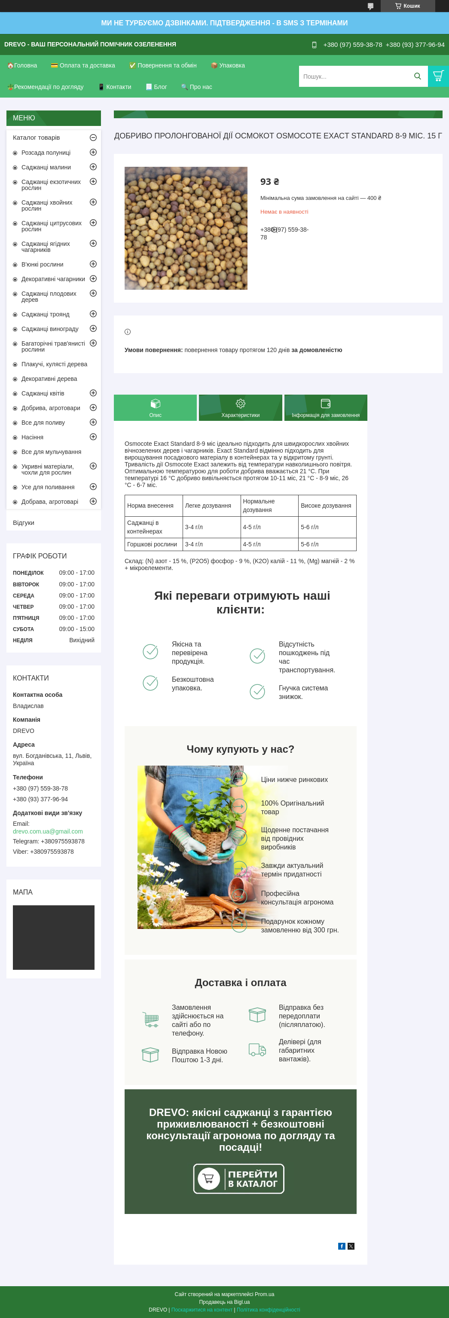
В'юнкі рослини (42, 264)
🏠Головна (22, 65)
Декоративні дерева (49, 378)
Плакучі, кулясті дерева (54, 364)
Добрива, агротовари (50, 408)
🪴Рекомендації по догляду (45, 86)
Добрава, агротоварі (49, 501)
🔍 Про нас (196, 86)
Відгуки (23, 522)
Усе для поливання (48, 487)
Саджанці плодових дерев (48, 296)
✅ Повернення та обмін (163, 65)
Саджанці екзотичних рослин (51, 184)
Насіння (32, 437)
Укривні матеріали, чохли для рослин (47, 469)
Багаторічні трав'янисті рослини (53, 346)
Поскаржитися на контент (201, 1310)
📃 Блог (156, 86)
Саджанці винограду (50, 328)
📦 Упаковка (228, 65)
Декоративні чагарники (53, 279)
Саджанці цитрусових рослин (51, 226)
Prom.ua (264, 1294)
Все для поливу (43, 422)
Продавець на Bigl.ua (224, 1302)
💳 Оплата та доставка (83, 65)
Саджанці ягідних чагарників (45, 246)
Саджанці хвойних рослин (47, 205)
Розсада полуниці (45, 152)
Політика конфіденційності (268, 1310)
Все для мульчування (51, 451)
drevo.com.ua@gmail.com (48, 831)
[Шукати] (417, 76)
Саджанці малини (46, 167)
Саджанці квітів (42, 393)
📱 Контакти (114, 86)
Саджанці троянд (45, 314)
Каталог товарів (36, 137)
